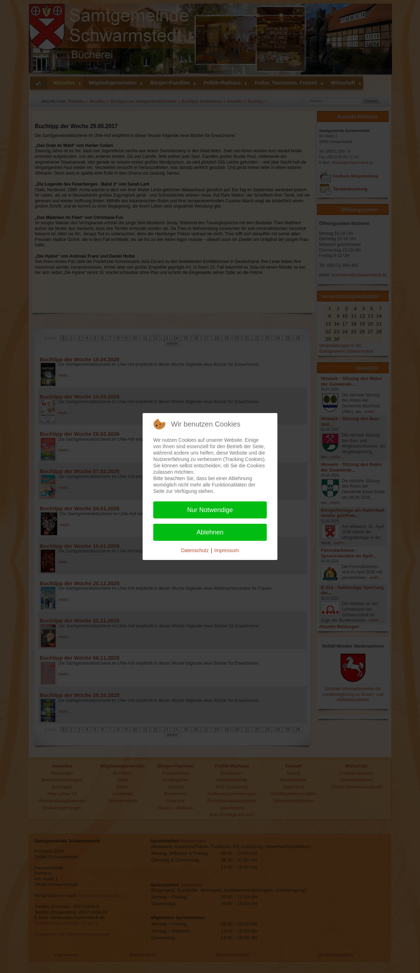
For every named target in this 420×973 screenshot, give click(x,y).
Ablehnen (210, 532)
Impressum (226, 550)
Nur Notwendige (210, 509)
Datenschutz (195, 550)
